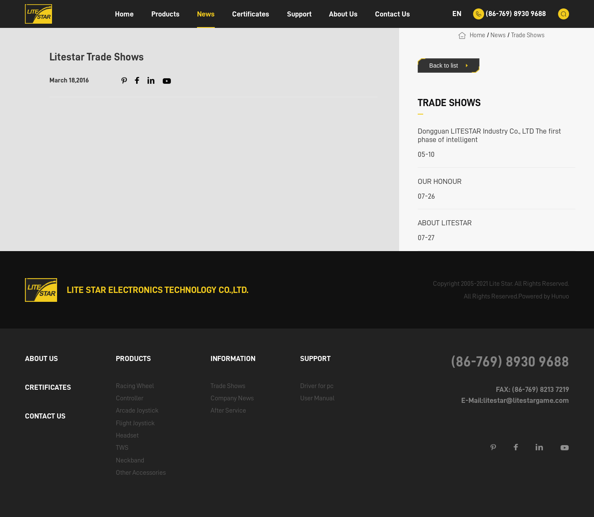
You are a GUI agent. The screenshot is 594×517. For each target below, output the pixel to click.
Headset (127, 435)
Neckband (130, 460)
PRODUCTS (133, 358)
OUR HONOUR (440, 181)
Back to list (443, 65)
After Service (228, 410)
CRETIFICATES (48, 387)
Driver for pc (317, 385)
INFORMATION (233, 358)
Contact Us (392, 14)
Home (124, 14)
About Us (343, 14)
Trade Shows (528, 35)
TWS (122, 447)
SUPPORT (315, 358)
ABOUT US (41, 358)
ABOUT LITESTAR (445, 223)
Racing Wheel (135, 385)
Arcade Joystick (137, 410)
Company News (232, 398)
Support (299, 14)
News (206, 14)
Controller (129, 398)
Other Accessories (141, 472)
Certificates (250, 14)
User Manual (317, 398)
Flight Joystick (135, 423)
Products (165, 14)
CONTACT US (45, 416)
